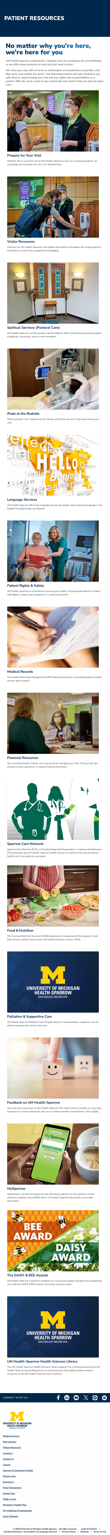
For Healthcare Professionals (17, 1510)
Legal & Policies (89, 1529)
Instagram (95, 1397)
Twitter (85, 1397)
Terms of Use (99, 1531)
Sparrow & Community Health (18, 1470)
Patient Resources (12, 1447)
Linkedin (66, 1397)
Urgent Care (9, 1493)
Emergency (8, 1482)
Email (104, 1398)
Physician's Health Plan (14, 1504)
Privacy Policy (69, 1531)
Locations (7, 1453)
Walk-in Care (9, 1499)
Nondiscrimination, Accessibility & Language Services (30, 1531)
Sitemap (84, 1531)
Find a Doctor (9, 1441)
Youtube (76, 1397)
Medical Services (11, 1436)
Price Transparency (12, 1487)
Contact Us (8, 1459)
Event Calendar (10, 1516)
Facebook (58, 1397)
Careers (6, 1464)
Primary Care (9, 1476)
